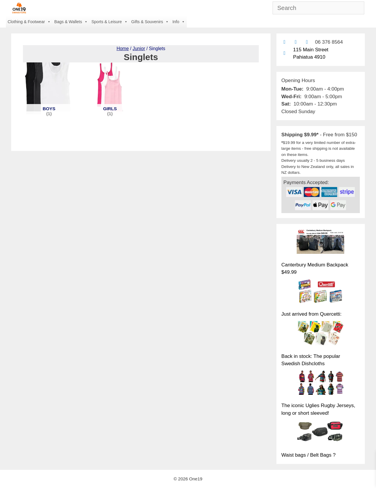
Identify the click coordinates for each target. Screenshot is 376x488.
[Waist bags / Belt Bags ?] (320, 432)
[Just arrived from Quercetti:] (320, 291)
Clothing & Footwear (29, 22)
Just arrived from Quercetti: (311, 314)
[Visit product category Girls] (110, 88)
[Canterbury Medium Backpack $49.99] (320, 242)
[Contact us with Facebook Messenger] (307, 42)
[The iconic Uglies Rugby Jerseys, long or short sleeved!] (320, 383)
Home (123, 48)
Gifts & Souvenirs (150, 22)
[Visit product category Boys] (49, 88)
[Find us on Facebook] (296, 42)
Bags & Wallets (71, 22)
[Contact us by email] (284, 42)
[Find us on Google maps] (284, 53)
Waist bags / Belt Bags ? (308, 455)
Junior (138, 48)
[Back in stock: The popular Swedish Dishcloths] (320, 333)
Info (178, 22)
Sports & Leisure (109, 22)
